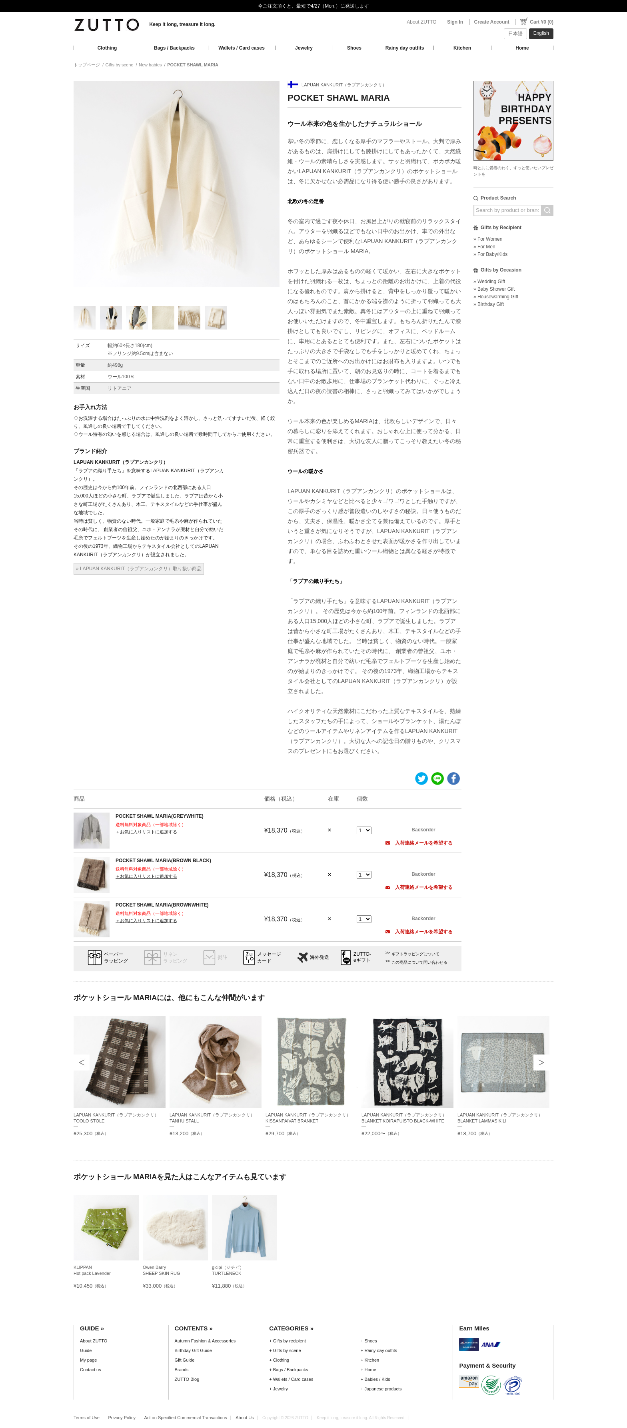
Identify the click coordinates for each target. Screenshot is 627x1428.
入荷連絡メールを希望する (419, 843)
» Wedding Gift (489, 281)
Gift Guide (185, 1360)
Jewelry (304, 48)
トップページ (87, 64)
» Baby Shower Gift (494, 289)
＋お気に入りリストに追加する (146, 831)
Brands (182, 1369)
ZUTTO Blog (187, 1379)
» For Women (487, 239)
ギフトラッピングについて (415, 954)
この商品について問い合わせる (419, 962)
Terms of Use (87, 1417)
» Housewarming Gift (495, 297)
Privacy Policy (122, 1417)
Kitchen (462, 48)
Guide (86, 1350)
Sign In (455, 22)
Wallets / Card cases (241, 48)
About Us (245, 1417)
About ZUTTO (421, 22)
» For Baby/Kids (490, 254)
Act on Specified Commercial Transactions (185, 1417)
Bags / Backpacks (174, 48)
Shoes (354, 48)
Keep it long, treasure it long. (182, 24)
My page (88, 1360)
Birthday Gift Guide (193, 1350)
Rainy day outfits (404, 48)
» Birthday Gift (488, 304)
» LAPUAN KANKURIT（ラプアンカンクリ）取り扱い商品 (139, 568)
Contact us (90, 1369)
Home (522, 48)
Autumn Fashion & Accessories (205, 1340)
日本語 (515, 33)
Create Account (491, 22)
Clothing (107, 48)
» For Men (484, 247)
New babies (150, 64)
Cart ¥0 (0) (541, 22)
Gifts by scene (120, 64)
